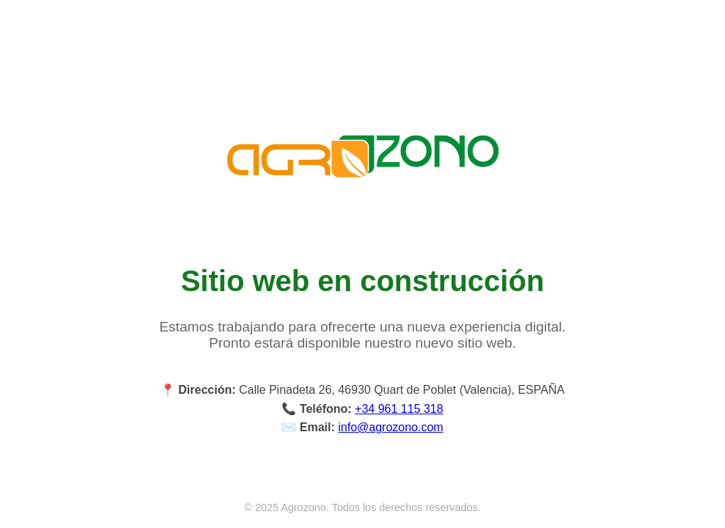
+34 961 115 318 (399, 409)
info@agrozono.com (390, 427)
